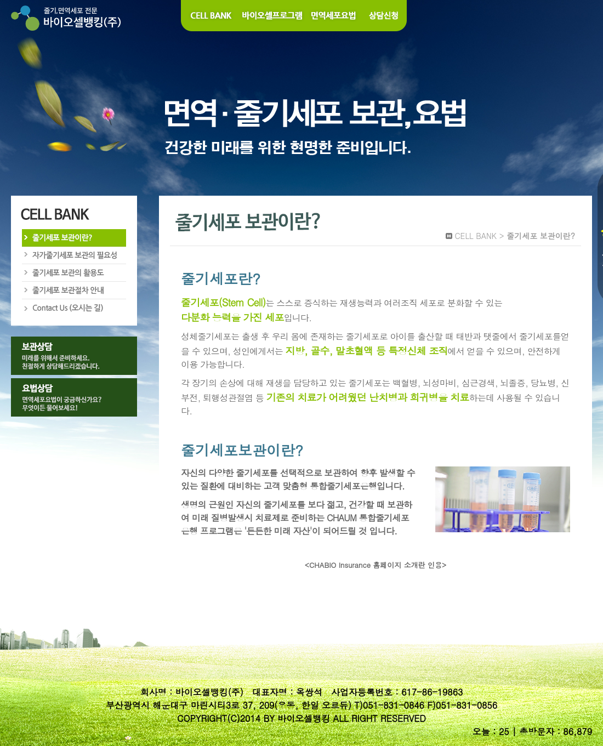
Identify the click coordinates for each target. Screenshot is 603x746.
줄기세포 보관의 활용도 (73, 273)
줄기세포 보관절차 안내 (73, 290)
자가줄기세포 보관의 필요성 (73, 255)
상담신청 (384, 15)
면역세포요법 (334, 15)
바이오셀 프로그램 (273, 15)
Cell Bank (209, 15)
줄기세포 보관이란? (73, 238)
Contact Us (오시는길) (73, 308)
